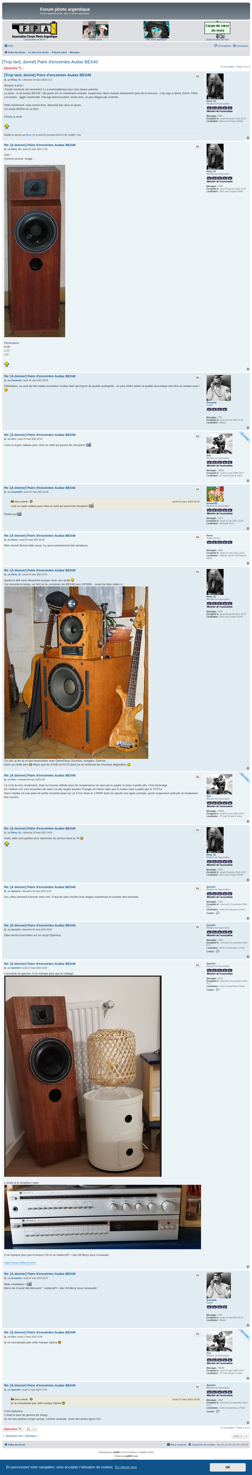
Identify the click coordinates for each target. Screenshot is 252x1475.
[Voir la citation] (31, 502)
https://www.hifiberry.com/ (20, 1262)
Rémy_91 (211, 101)
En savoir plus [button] (126, 1467)
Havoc (210, 535)
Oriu (209, 455)
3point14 (211, 887)
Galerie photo (95, 39)
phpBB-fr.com (131, 1456)
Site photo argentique (156, 39)
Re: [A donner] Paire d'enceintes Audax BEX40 (40, 145)
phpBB (116, 1452)
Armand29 (212, 503)
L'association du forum (34, 39)
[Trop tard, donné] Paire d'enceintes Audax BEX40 (50, 61)
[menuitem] (8, 45)
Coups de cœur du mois (217, 39)
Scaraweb (212, 402)
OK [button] (228, 1467)
